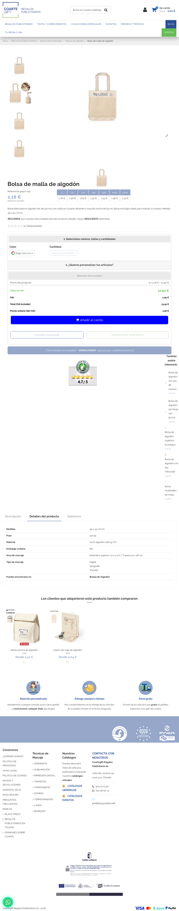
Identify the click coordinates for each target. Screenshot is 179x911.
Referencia (13, 191)
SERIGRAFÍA (40, 763)
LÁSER (37, 805)
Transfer (94, 570)
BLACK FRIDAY (13, 814)
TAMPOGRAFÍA (42, 787)
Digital (93, 562)
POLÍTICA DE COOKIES (15, 775)
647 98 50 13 (100, 790)
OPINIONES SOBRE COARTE (15, 834)
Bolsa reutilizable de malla (171, 490)
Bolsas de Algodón (100, 577)
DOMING (38, 793)
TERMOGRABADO (43, 799)
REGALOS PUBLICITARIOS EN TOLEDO (15, 823)
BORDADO (39, 811)
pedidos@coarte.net (103, 803)
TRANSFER (40, 781)
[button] (89, 265)
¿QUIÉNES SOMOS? (13, 756)
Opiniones (74, 516)
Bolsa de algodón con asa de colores (173, 380)
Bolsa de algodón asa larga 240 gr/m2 (173, 409)
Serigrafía (95, 566)
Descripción (13, 516)
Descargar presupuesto (46, 335)
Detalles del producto (44, 516)
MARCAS (7, 809)
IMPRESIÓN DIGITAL (44, 775)
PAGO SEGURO (11, 794)
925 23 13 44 (100, 786)
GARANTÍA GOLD (12, 789)
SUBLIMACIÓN (42, 769)
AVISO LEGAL (10, 770)
